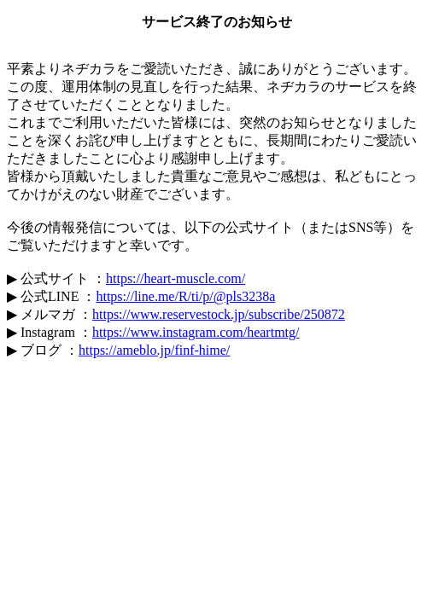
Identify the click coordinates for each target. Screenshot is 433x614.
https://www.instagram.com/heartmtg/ (195, 332)
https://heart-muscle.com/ (175, 278)
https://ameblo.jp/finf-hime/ (154, 350)
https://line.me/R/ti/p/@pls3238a (185, 296)
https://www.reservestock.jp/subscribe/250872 (218, 314)
